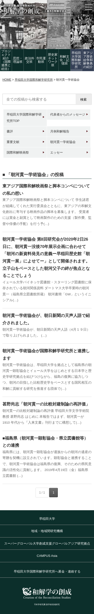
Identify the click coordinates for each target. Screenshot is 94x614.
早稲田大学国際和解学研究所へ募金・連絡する (47, 571)
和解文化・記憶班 (64, 60)
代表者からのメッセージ (67, 114)
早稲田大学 (47, 519)
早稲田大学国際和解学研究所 (76, 60)
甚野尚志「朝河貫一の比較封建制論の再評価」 (46, 404)
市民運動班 (41, 60)
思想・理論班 (18, 60)
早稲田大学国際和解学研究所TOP (24, 118)
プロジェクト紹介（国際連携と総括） (6, 59)
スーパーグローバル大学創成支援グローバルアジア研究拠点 (47, 543)
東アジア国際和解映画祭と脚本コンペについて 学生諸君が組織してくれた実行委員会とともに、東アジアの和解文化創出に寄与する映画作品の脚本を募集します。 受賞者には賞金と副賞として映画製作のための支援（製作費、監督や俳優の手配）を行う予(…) (47, 211)
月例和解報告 (59, 131)
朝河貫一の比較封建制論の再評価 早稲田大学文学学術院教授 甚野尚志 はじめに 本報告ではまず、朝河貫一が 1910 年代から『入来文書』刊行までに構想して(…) (45, 417)
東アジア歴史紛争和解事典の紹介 (88, 60)
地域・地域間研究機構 (47, 531)
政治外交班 (29, 60)
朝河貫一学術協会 (63, 142)
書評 (10, 131)
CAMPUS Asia (47, 556)
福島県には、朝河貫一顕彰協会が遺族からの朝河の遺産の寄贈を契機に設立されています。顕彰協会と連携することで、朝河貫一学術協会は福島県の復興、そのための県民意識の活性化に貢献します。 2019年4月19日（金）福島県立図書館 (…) (47, 464)
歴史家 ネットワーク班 (53, 60)
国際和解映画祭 (18, 152)
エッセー (56, 152)
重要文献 (13, 142)
